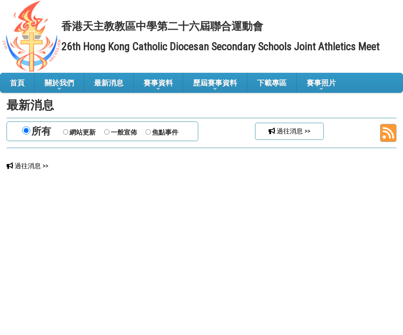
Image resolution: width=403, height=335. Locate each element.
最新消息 (108, 83)
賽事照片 (321, 85)
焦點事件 (165, 132)
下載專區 (272, 83)
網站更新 (82, 132)
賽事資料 (158, 85)
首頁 (17, 83)
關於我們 (59, 85)
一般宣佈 (124, 132)
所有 (41, 131)
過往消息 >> (289, 131)
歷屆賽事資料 (215, 85)
